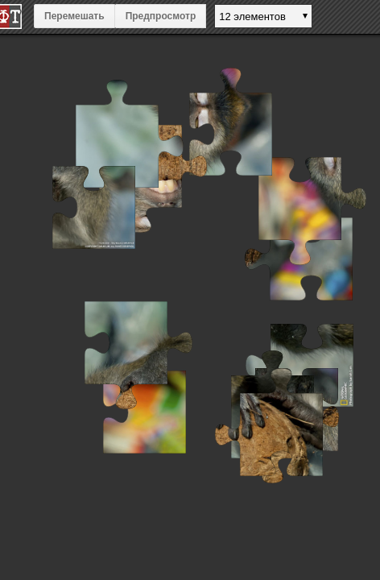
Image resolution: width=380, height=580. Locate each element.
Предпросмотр (161, 16)
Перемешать (74, 16)
